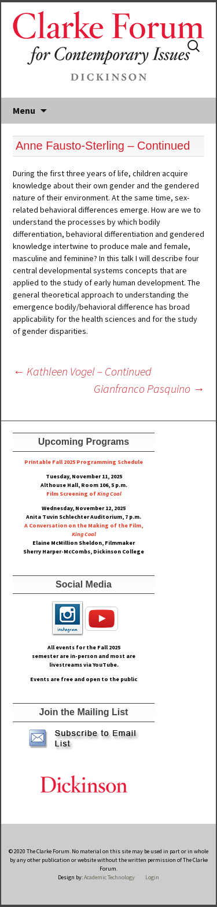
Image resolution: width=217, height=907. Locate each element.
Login (152, 877)
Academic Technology (109, 877)
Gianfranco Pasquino (149, 388)
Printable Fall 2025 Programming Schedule (83, 462)
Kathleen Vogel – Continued (82, 371)
